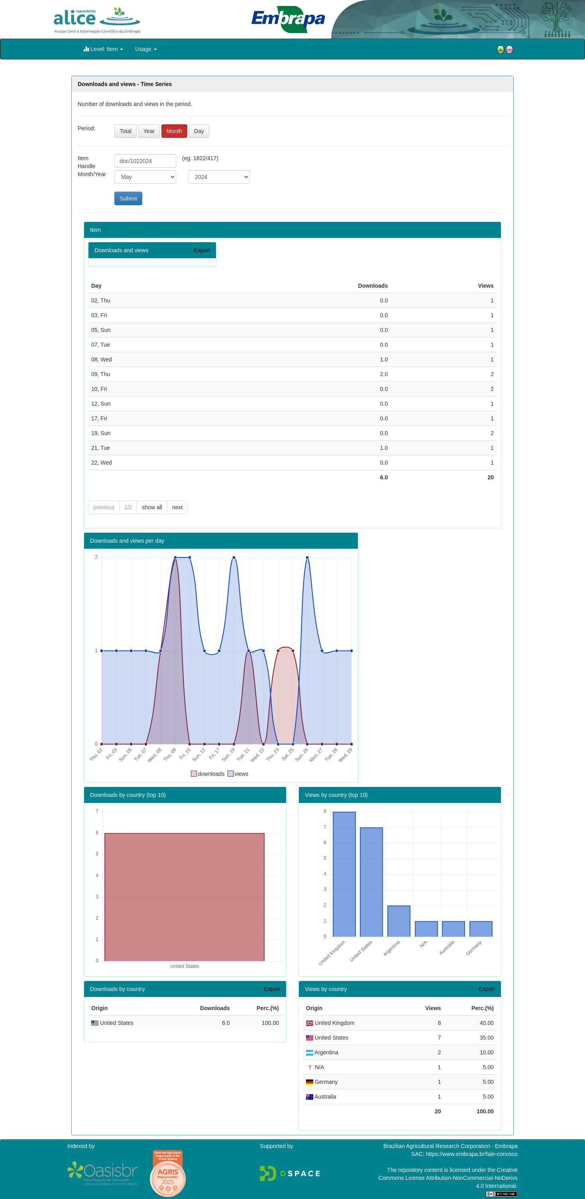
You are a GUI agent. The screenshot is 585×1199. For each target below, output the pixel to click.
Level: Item (103, 48)
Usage (146, 49)
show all (152, 507)
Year (149, 131)
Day (199, 131)
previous (103, 507)
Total (126, 131)
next (177, 507)
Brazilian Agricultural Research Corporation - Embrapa (450, 1146)
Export (202, 250)
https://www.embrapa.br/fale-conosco (472, 1154)
